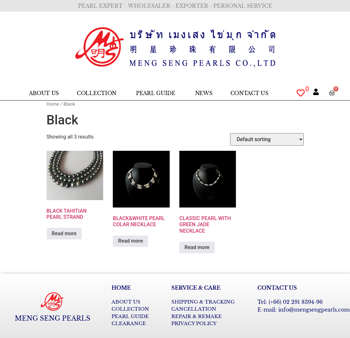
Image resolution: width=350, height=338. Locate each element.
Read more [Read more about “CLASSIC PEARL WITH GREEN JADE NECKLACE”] (197, 247)
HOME (121, 288)
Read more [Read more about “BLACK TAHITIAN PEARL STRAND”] (64, 233)
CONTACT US (277, 288)
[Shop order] (267, 139)
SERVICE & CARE (195, 288)
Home (53, 104)
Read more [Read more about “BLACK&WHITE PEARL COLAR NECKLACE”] (130, 241)
